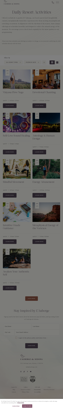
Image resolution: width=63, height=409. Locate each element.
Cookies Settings (15, 406)
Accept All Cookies (27, 406)
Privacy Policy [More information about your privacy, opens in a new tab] (20, 403)
